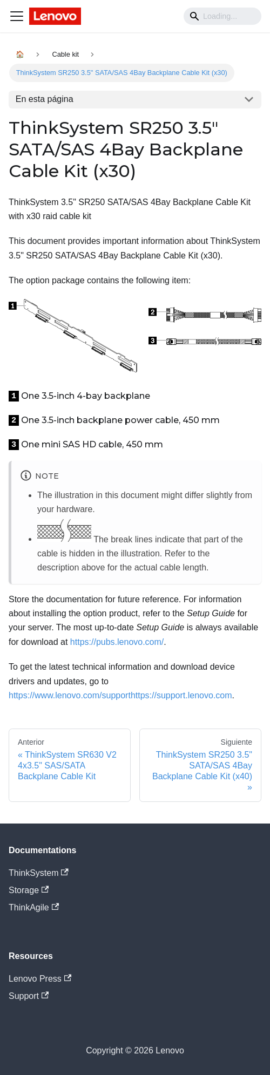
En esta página (44, 99)
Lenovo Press (40, 978)
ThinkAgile (34, 907)
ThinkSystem (39, 872)
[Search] (222, 16)
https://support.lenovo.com (181, 695)
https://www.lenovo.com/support (70, 695)
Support (29, 996)
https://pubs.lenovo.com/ (117, 642)
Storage (29, 890)
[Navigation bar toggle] (17, 16)
